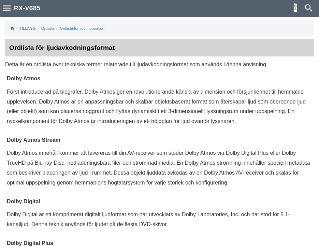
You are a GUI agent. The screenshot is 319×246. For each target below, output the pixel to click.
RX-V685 (27, 8)
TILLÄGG (27, 28)
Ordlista (48, 28)
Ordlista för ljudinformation (82, 28)
